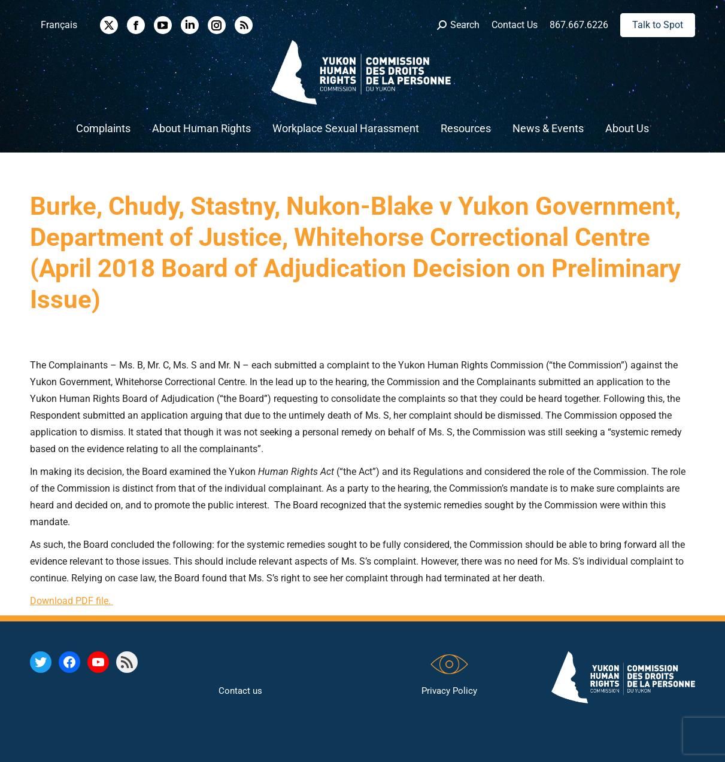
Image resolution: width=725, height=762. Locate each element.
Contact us (240, 690)
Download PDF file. (71, 600)
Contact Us (515, 25)
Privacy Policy (449, 690)
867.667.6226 (579, 25)
